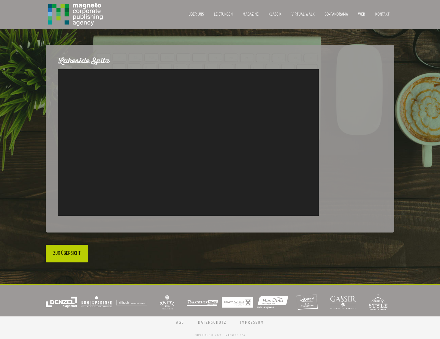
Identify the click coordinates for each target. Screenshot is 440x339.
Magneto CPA (92, 14)
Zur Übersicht (67, 253)
